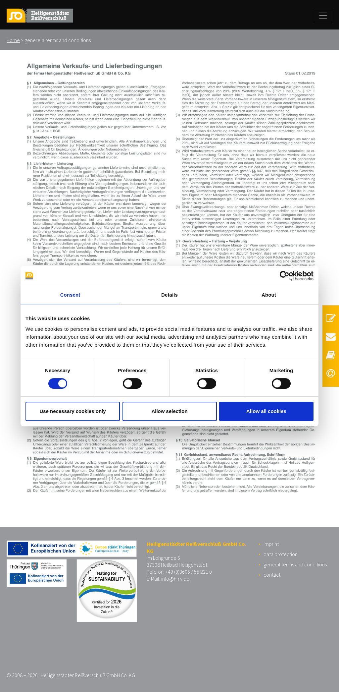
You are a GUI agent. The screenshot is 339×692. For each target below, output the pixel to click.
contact (272, 574)
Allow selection (169, 411)
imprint (271, 544)
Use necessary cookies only (72, 411)
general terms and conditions (295, 564)
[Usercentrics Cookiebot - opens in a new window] (285, 276)
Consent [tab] (70, 295)
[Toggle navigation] (323, 15)
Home (13, 40)
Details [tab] (169, 295)
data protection (281, 554)
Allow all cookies (266, 411)
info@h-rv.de (175, 578)
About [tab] (269, 295)
